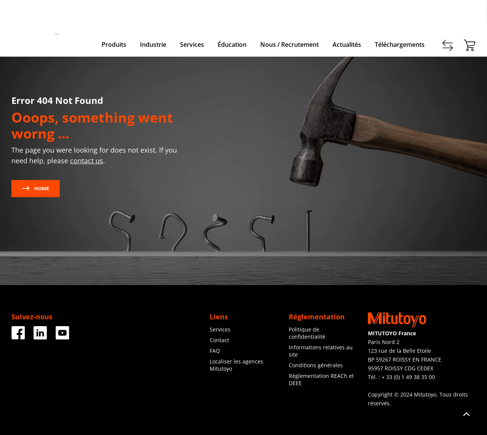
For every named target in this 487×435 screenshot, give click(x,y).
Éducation (232, 44)
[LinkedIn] (40, 336)
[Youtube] (62, 336)
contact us (86, 160)
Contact (408, 15)
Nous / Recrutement (289, 44)
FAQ (215, 350)
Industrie (153, 44)
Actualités (347, 44)
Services (192, 44)
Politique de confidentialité (307, 333)
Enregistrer (440, 15)
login (469, 15)
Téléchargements (400, 44)
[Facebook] (18, 336)
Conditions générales (316, 365)
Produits (114, 44)
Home (35, 188)
